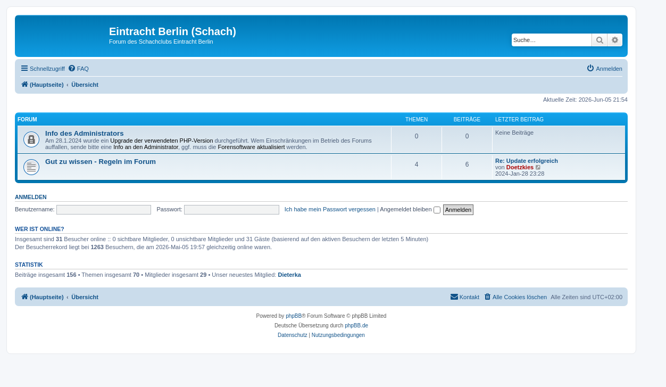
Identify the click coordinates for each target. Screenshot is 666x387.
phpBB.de (356, 325)
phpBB (294, 316)
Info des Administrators (84, 133)
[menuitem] (78, 68)
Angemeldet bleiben (410, 209)
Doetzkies (520, 167)
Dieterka (289, 274)
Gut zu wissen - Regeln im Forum (100, 162)
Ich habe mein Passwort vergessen (330, 209)
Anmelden (31, 197)
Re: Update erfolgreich (526, 161)
